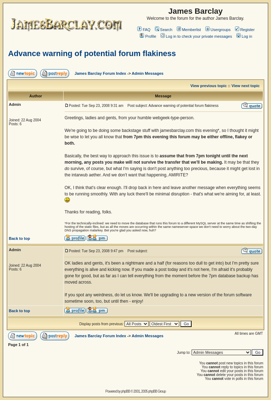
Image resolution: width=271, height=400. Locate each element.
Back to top (19, 238)
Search (164, 30)
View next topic (245, 86)
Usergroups (218, 30)
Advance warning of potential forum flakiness (92, 53)
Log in (244, 36)
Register (245, 30)
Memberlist (189, 30)
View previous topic (208, 86)
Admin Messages (147, 73)
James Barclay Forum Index (100, 73)
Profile (148, 36)
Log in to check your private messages (196, 36)
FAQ (143, 30)
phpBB (125, 391)
